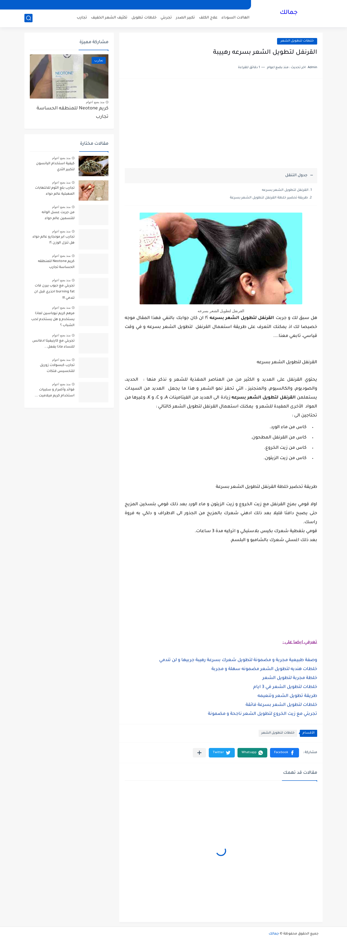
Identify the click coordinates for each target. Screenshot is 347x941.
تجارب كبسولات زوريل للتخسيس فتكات (57, 368)
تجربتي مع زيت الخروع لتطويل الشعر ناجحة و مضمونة (262, 714)
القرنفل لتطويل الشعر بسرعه (285, 190)
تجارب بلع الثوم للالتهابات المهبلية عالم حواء (55, 191)
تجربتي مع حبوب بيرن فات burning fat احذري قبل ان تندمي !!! (54, 292)
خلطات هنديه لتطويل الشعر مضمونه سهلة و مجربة (264, 669)
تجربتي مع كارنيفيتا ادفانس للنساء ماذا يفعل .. (53, 344)
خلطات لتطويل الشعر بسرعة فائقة (281, 705)
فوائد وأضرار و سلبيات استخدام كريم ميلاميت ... (55, 393)
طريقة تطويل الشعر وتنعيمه (287, 696)
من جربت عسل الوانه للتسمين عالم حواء (58, 215)
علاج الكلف (208, 18)
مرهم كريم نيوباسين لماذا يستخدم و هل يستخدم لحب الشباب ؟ (53, 320)
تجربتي (166, 18)
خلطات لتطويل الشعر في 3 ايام (285, 687)
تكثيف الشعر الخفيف (109, 18)
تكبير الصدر (185, 18)
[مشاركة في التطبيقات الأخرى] (199, 752)
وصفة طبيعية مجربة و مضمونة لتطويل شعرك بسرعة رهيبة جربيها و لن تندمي (238, 660)
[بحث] (28, 18)
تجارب (82, 18)
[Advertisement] (221, 126)
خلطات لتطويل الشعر (297, 41)
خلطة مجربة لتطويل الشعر (289, 678)
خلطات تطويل (143, 18)
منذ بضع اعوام (95, 102)
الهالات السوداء (235, 18)
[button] (284, 752)
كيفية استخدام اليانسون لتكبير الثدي (55, 167)
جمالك (289, 13)
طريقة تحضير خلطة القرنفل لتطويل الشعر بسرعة (269, 198)
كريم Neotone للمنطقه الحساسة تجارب (72, 112)
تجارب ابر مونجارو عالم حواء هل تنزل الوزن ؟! (54, 240)
